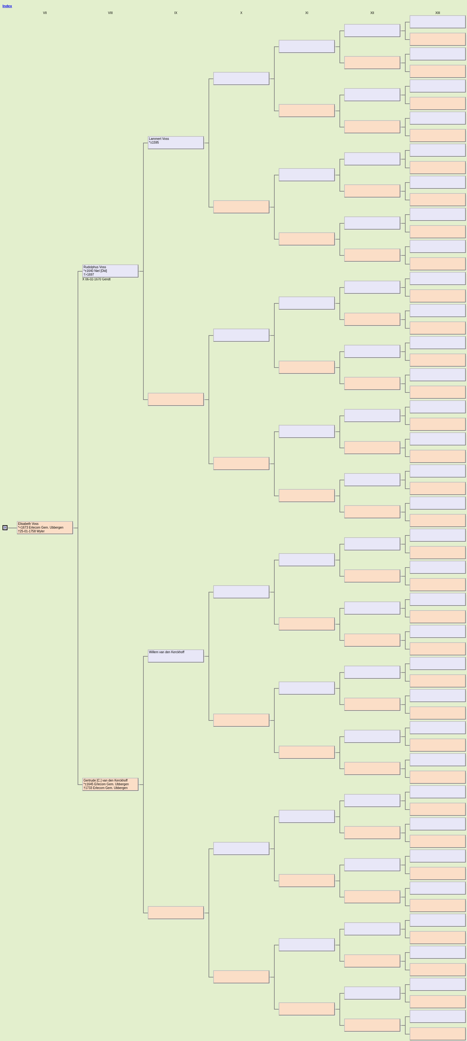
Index (7, 6)
